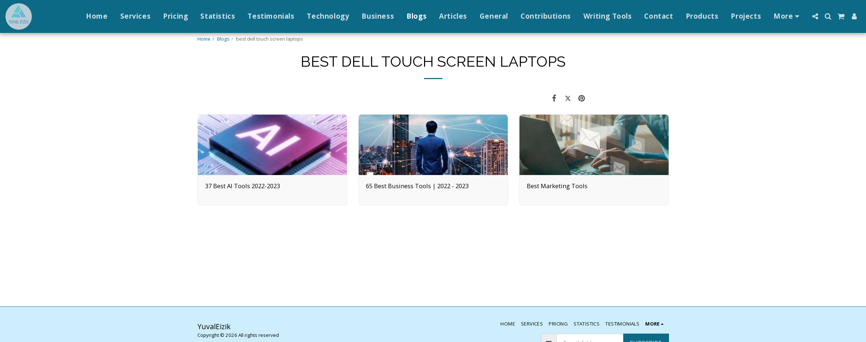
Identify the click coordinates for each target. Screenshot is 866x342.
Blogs (223, 39)
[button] (815, 16)
